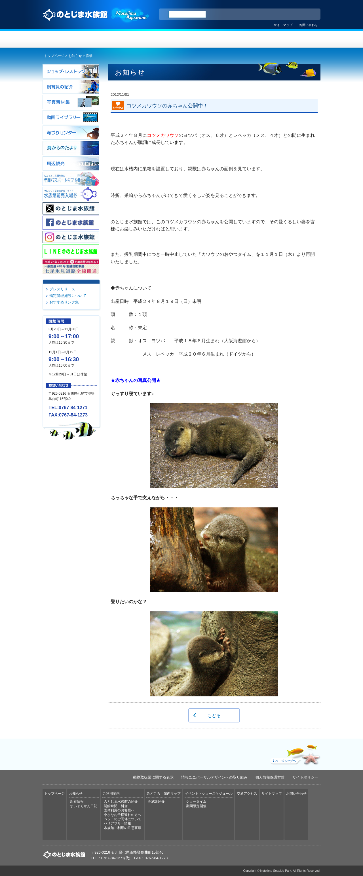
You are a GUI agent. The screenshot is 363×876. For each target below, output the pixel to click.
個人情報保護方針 (270, 777)
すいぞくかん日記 (83, 806)
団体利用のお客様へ (119, 810)
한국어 (309, 14)
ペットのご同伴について (122, 819)
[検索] (187, 14)
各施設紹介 (156, 801)
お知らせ (112, 39)
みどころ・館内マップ (205, 39)
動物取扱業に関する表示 (153, 777)
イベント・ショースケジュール (251, 39)
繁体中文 (296, 14)
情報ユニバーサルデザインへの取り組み (214, 777)
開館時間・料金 (116, 806)
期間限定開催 (196, 806)
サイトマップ (283, 25)
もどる (214, 715)
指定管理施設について (67, 296)
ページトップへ (294, 753)
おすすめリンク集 (64, 302)
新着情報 (77, 801)
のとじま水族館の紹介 (121, 801)
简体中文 (282, 14)
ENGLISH (267, 14)
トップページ (66, 39)
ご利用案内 (158, 39)
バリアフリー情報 (117, 823)
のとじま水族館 (96, 20)
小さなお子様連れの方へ (122, 815)
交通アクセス (297, 39)
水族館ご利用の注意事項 (122, 828)
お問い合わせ (308, 25)
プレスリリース (62, 289)
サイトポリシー (305, 777)
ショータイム (196, 801)
